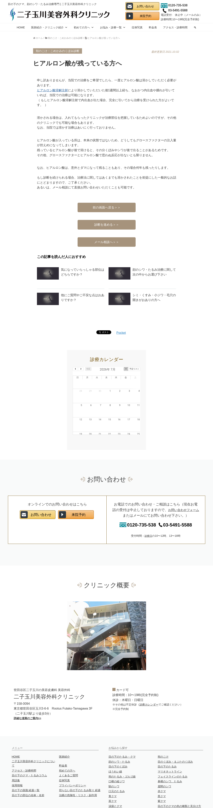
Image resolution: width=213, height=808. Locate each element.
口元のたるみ (117, 772)
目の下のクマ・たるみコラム (29, 756)
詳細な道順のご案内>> (27, 699)
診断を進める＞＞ (106, 224)
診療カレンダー (148, 686)
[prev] (75, 369)
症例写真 (137, 27)
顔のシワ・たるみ (119, 743)
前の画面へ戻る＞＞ (107, 207)
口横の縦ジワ (117, 762)
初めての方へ (84, 27)
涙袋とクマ (115, 787)
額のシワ (114, 767)
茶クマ (113, 782)
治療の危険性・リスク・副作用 (78, 776)
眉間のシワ (164, 767)
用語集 (16, 761)
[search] (195, 27)
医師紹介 (64, 738)
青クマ (113, 777)
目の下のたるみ (167, 747)
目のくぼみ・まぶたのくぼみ (175, 743)
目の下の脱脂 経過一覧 (26, 771)
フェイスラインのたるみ (172, 757)
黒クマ (162, 777)
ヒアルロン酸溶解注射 (52, 90)
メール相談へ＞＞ (106, 242)
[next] (81, 369)
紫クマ (162, 782)
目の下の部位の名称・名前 (28, 776)
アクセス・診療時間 (175, 27)
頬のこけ (163, 738)
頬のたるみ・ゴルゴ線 (122, 757)
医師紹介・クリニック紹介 (49, 27)
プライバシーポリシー (72, 766)
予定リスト (134, 369)
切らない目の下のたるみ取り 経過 (79, 771)
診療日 (148, 517)
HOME (21, 27)
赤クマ (162, 772)
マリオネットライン (170, 753)
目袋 (160, 792)
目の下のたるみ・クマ (122, 738)
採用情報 (17, 766)
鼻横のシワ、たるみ (170, 762)
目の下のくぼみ (118, 747)
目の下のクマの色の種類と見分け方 (179, 787)
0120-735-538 (138, 506)
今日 (88, 369)
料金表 (153, 27)
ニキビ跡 (114, 792)
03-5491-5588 (174, 506)
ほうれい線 (115, 753)
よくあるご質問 (68, 756)
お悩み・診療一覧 (113, 27)
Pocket (121, 332)
